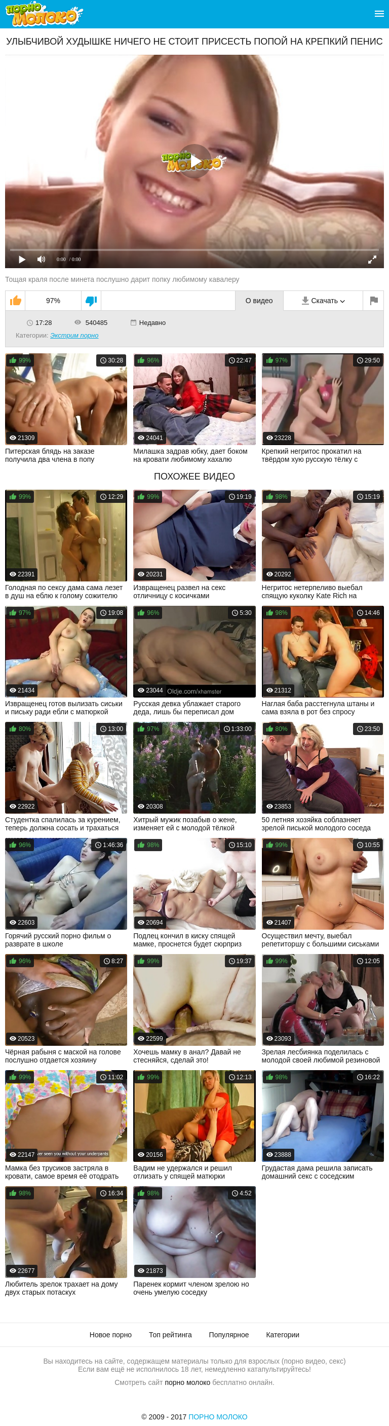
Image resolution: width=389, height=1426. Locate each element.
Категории (282, 1335)
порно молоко (187, 1382)
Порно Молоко (218, 1417)
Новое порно (111, 1335)
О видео (259, 301)
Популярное (229, 1335)
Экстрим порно (74, 335)
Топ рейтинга (170, 1335)
